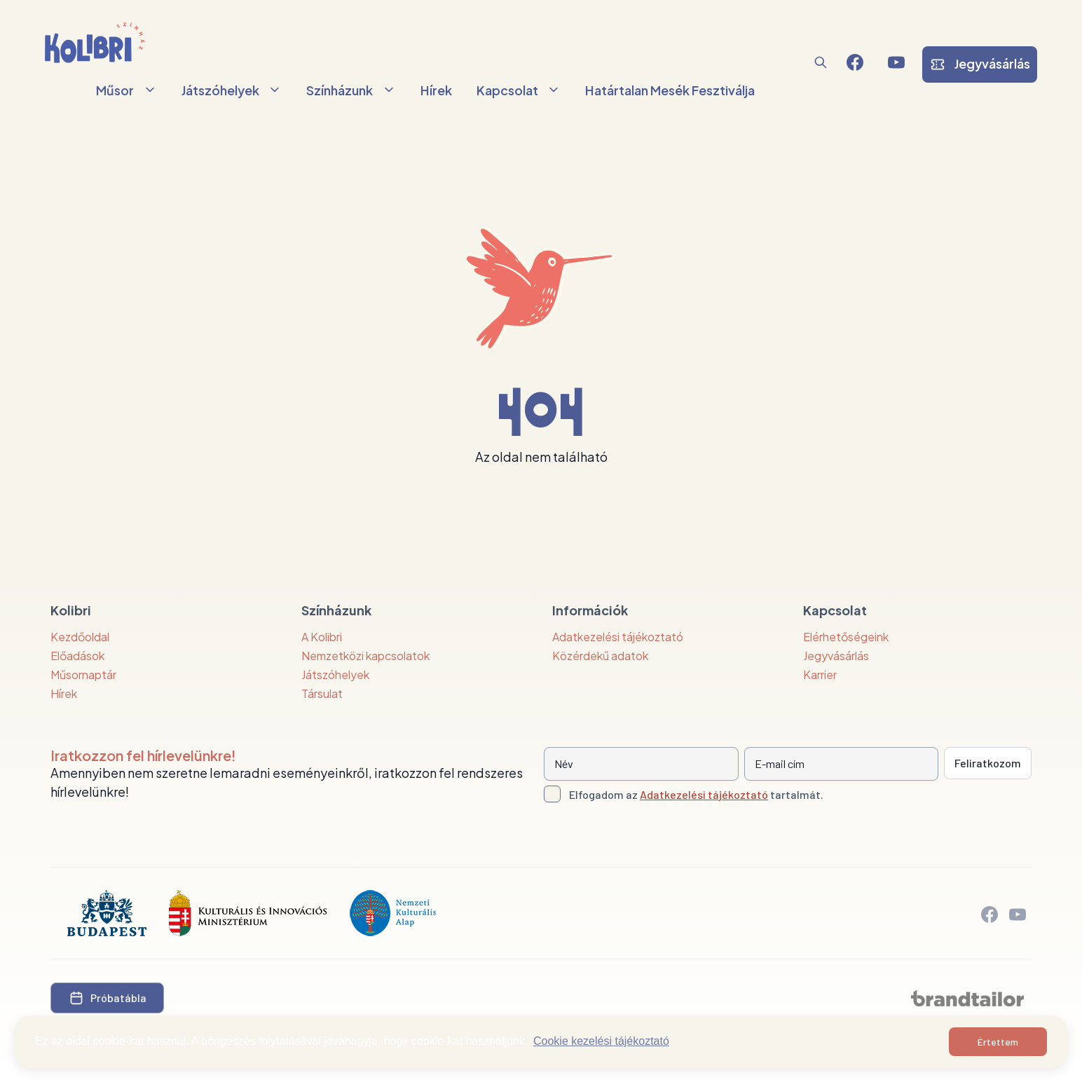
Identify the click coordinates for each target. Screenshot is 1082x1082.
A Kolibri (321, 636)
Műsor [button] (126, 90)
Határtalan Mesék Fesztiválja (670, 90)
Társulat (322, 693)
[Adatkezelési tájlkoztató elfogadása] (552, 794)
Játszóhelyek (335, 674)
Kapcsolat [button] (519, 90)
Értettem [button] (998, 1042)
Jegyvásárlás (836, 655)
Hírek (436, 90)
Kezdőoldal (79, 636)
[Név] (641, 764)
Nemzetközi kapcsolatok (365, 655)
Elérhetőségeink (846, 636)
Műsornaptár (83, 674)
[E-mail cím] (841, 764)
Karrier (820, 674)
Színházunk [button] (351, 90)
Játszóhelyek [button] (232, 90)
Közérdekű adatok (600, 655)
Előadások (77, 655)
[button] (820, 62)
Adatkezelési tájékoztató (617, 636)
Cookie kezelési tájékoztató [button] (601, 1041)
